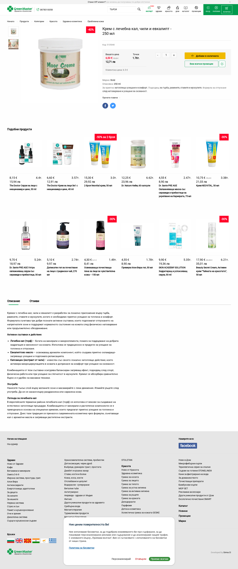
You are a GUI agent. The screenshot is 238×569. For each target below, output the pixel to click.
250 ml (117, 84)
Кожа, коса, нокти (73, 478)
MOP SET (183, 488)
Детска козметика (131, 509)
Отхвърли (140, 558)
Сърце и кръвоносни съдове (22, 520)
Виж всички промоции (201, 64)
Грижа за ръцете (130, 495)
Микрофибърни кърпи (190, 463)
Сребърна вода (72, 506)
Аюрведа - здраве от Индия (78, 495)
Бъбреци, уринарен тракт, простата (82, 467)
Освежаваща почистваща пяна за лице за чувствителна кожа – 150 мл (99, 271)
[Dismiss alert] (230, 2)
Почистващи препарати (191, 481)
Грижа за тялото (130, 484)
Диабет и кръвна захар (76, 470)
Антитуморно (71, 492)
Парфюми (126, 505)
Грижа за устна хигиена (133, 487)
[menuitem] (226, 10)
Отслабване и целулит (75, 481)
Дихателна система (17, 517)
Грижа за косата (130, 477)
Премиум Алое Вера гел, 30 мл (137, 267)
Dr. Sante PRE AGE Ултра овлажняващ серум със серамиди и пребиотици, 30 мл (25, 271)
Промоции (185, 515)
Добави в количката (205, 56)
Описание (13, 301)
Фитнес (68, 499)
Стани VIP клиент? (97, 2)
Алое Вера (12, 481)
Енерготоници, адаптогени (21, 488)
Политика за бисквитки (81, 547)
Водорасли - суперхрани (76, 485)
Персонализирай (121, 558)
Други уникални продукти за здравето (84, 502)
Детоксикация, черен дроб (78, 463)
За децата (12, 492)
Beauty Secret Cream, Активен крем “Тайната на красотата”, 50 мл (211, 271)
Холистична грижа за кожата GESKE (140, 512)
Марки (182, 521)
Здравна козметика (131, 473)
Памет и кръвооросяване (20, 510)
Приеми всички (159, 558)
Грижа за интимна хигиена (135, 491)
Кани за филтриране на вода (193, 474)
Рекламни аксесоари (190, 492)
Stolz (112, 80)
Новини (183, 511)
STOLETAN (126, 460)
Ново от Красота (130, 470)
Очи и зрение (14, 513)
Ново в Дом (185, 460)
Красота (126, 466)
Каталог (183, 505)
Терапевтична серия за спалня (195, 467)
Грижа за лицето (130, 480)
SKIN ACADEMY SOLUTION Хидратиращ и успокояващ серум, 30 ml (173, 271)
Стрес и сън (13, 506)
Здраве (11, 460)
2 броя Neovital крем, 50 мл (98, 185)
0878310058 (46, 9)
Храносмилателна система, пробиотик (84, 460)
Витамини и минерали (18, 471)
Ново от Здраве (15, 464)
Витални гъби (71, 488)
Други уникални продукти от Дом (196, 495)
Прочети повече (111, 97)
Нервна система (15, 503)
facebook (187, 445)
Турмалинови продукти (76, 513)
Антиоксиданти (15, 485)
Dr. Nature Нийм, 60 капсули (135, 185)
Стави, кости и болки (75, 474)
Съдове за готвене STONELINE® (195, 470)
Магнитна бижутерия (75, 517)
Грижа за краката (130, 498)
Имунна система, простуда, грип (23, 478)
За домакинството (188, 478)
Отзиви (34, 301)
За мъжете (12, 499)
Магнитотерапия (73, 509)
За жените (12, 495)
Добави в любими (222, 64)
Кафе (10, 467)
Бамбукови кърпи (188, 485)
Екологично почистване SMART (195, 499)
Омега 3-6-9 (13, 474)
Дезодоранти (128, 502)
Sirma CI (227, 552)
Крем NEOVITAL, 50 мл (207, 185)
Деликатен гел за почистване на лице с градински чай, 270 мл (62, 271)
